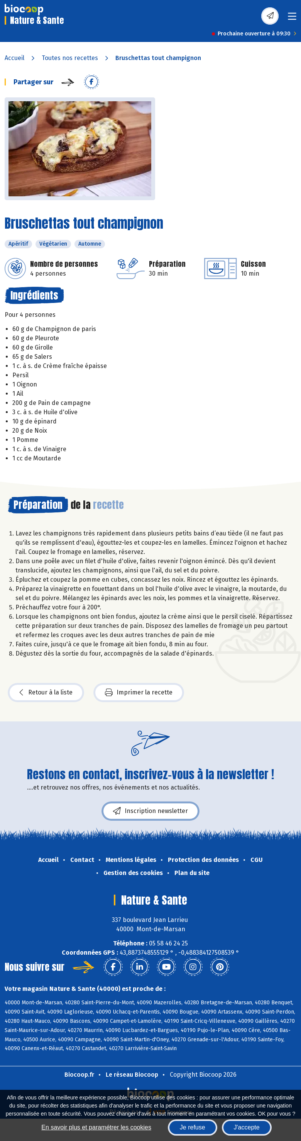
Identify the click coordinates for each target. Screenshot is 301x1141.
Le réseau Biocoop (132, 1074)
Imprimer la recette (138, 692)
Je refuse (192, 1127)
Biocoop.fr (79, 1074)
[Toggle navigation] (292, 18)
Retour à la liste (46, 692)
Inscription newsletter (150, 811)
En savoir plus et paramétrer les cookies (96, 1127)
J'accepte (247, 1127)
